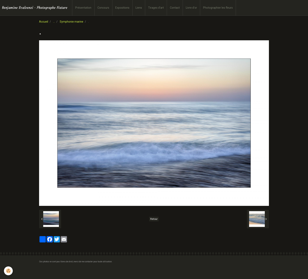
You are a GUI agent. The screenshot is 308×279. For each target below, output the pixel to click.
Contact (175, 7)
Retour (154, 219)
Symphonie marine (71, 21)
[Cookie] (8, 270)
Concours (103, 7)
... (54, 21)
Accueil (43, 21)
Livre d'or (191, 7)
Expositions (122, 7)
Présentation (83, 7)
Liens (139, 7)
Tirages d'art (156, 7)
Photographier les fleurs (218, 7)
